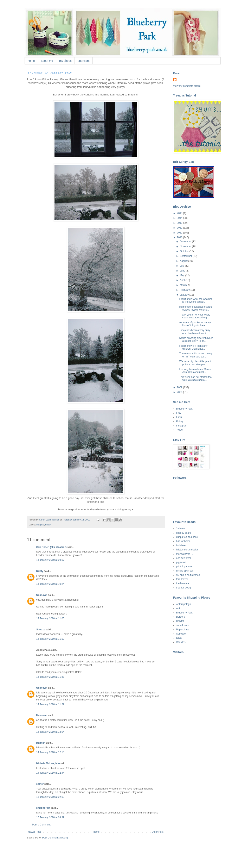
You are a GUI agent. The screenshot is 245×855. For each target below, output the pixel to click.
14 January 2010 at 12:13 (50, 752)
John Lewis (182, 625)
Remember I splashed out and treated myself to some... (195, 308)
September (186, 256)
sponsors (84, 60)
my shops (65, 60)
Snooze (40, 629)
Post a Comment (41, 824)
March (183, 285)
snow (48, 524)
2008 (180, 392)
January (184, 294)
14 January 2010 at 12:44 (50, 772)
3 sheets (181, 528)
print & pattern (184, 566)
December (186, 241)
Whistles (181, 642)
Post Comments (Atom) (55, 837)
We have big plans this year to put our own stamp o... (195, 363)
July (182, 265)
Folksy (179, 421)
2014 (180, 218)
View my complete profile (187, 86)
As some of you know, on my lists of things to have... (195, 324)
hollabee (181, 545)
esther (40, 783)
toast (179, 637)
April (182, 280)
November (186, 246)
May (182, 275)
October (184, 251)
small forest (43, 807)
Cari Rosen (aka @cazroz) (51, 547)
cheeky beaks (183, 532)
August (184, 261)
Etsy (178, 413)
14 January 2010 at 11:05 (50, 618)
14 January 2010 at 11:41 (50, 676)
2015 (180, 213)
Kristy (39, 571)
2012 (180, 227)
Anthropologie (184, 604)
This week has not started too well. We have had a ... (195, 378)
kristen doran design (187, 549)
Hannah (40, 742)
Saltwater (181, 633)
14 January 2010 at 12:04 (50, 731)
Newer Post (34, 831)
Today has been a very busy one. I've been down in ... (194, 332)
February (185, 289)
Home (96, 831)
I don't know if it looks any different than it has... (193, 347)
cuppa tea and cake (187, 537)
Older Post (157, 831)
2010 (180, 237)
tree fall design (184, 587)
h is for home (183, 541)
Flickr (179, 417)
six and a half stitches (188, 575)
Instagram (181, 425)
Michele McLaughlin (48, 763)
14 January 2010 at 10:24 (50, 583)
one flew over (183, 558)
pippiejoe (181, 562)
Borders (180, 616)
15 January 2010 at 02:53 (50, 796)
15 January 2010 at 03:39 (50, 817)
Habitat (180, 621)
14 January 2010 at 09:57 (50, 559)
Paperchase (182, 629)
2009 (180, 387)
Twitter (179, 429)
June (183, 270)
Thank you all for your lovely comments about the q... (194, 316)
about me (47, 60)
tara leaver (182, 579)
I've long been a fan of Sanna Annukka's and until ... (195, 371)
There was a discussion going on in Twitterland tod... (195, 355)
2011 (180, 232)
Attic (178, 608)
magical (40, 524)
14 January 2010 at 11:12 (50, 638)
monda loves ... (184, 554)
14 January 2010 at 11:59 (50, 704)
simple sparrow (184, 570)
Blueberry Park (184, 408)
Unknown (41, 595)
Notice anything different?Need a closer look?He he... (196, 339)
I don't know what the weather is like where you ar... (195, 300)
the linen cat (183, 583)
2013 (180, 222)
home (31, 60)
